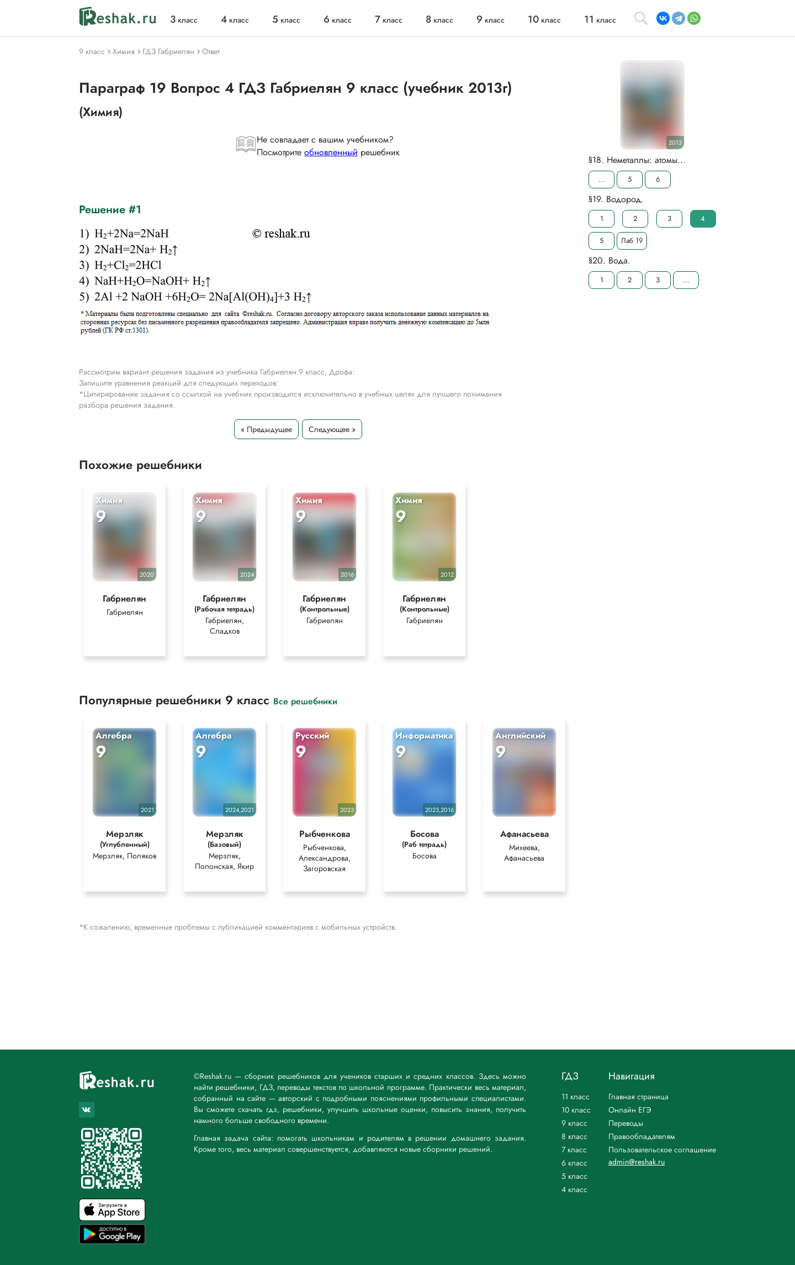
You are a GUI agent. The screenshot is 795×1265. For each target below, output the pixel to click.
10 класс (576, 1109)
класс (184, 19)
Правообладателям (641, 1136)
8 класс (574, 1136)
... (601, 179)
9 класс (574, 1123)
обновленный (331, 152)
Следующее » (332, 429)
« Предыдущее (266, 429)
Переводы (625, 1123)
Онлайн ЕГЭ (629, 1109)
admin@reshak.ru (636, 1161)
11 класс (575, 1096)
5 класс (574, 1176)
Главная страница (638, 1096)
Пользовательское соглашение (662, 1149)
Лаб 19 (632, 240)
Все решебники (305, 701)
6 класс (574, 1162)
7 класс (574, 1149)
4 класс (574, 1189)
